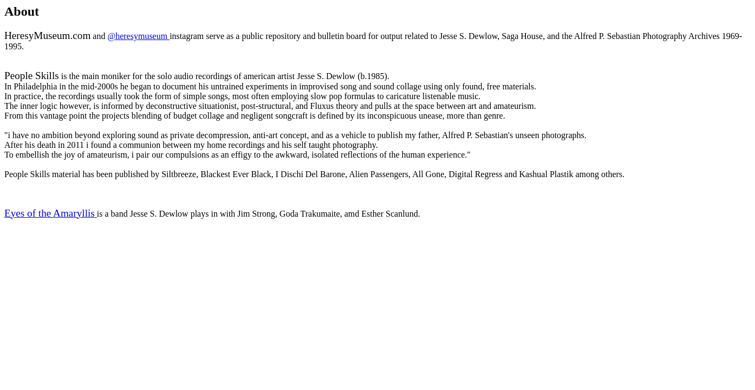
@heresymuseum (138, 36)
